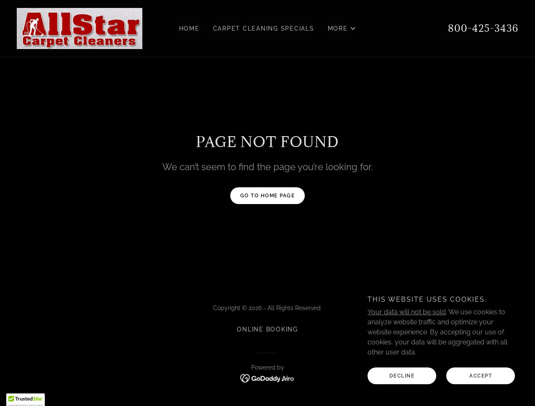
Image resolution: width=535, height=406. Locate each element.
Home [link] (189, 28)
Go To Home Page (267, 196)
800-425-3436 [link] (483, 28)
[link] (79, 28)
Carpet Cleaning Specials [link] (263, 28)
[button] (342, 28)
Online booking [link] (267, 329)
